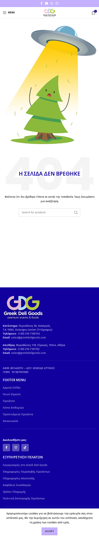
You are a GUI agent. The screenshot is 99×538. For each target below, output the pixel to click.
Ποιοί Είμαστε (12, 394)
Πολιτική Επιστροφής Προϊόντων (24, 498)
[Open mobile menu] (9, 12)
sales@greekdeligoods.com (28, 337)
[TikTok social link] (25, 447)
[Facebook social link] (41, 3)
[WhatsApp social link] (51, 3)
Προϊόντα (9, 401)
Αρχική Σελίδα (11, 387)
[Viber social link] (57, 3)
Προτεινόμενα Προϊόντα (18, 414)
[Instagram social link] (15, 447)
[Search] (49, 212)
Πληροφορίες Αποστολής (19, 478)
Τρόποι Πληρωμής (14, 491)
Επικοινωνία (10, 421)
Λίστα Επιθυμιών (13, 407)
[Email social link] (46, 3)
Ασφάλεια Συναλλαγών (17, 485)
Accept (49, 531)
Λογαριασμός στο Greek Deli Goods (25, 465)
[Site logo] (49, 12)
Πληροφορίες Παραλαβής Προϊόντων (26, 471)
